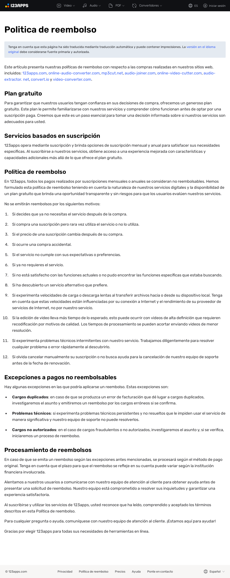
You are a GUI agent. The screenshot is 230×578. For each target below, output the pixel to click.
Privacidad (65, 571)
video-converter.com (72, 79)
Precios (120, 571)
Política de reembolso (93, 571)
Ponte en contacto (160, 571)
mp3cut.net (112, 73)
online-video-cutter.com (179, 73)
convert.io (40, 79)
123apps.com (34, 73)
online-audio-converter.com (74, 73)
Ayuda (136, 571)
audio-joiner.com (140, 73)
